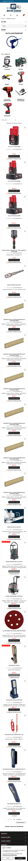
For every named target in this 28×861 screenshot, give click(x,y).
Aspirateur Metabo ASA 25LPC (14, 561)
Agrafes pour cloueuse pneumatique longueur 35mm (14, 458)
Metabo (21, 69)
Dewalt (7, 84)
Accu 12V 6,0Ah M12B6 (14, 216)
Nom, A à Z (9, 120)
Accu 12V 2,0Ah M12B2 (14, 146)
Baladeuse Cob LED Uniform (14, 700)
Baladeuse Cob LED (14, 665)
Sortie (7, 858)
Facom (21, 84)
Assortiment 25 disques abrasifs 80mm (14, 631)
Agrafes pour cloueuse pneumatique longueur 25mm (14, 389)
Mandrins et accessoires (20, 100)
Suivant (19, 819)
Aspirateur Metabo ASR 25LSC (14, 596)
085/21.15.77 (11, 1)
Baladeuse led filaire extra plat (14, 734)
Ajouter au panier (14, 156)
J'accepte (20, 858)
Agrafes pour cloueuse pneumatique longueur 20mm (14, 354)
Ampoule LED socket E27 (14, 527)
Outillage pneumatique (7, 100)
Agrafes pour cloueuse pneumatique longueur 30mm (14, 424)
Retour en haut (21, 822)
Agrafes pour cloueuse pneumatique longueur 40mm (14, 493)
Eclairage (7, 69)
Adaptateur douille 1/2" (14, 285)
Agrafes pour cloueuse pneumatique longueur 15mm (14, 320)
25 (14, 819)
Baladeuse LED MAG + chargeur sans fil (14, 769)
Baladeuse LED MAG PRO (14, 803)
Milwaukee (7, 116)
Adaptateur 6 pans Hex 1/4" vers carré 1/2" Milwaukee (14, 251)
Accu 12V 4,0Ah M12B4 (14, 181)
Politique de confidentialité (9, 855)
